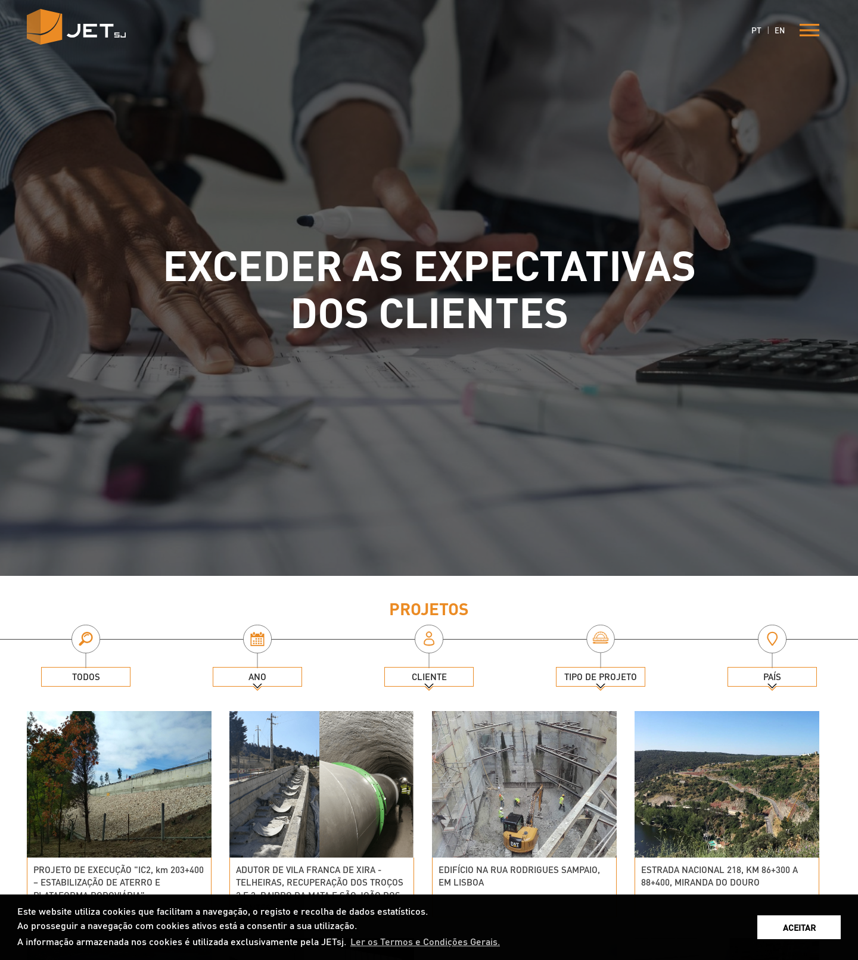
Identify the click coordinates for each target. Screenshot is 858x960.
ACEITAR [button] (799, 927)
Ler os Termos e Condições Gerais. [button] (425, 941)
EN (780, 30)
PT (756, 29)
